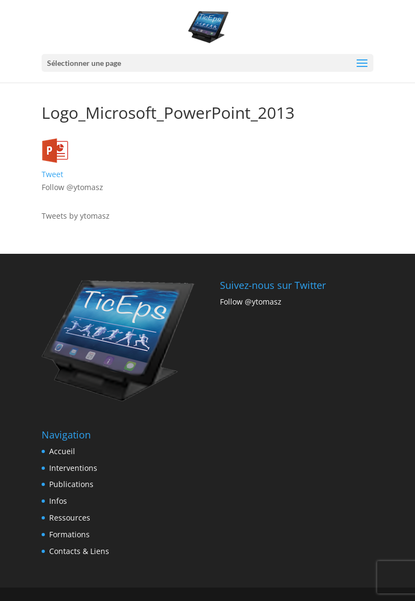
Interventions (73, 468)
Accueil (62, 451)
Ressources (69, 517)
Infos (58, 501)
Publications (71, 484)
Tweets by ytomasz (76, 216)
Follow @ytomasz (72, 187)
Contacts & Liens (79, 551)
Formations (69, 534)
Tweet (52, 174)
